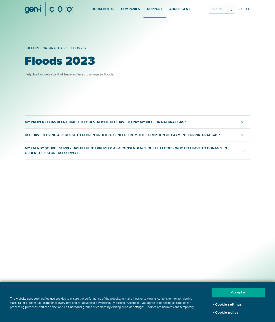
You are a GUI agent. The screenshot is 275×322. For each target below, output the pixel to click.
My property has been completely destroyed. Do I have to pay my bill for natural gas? (105, 122)
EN (248, 9)
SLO (241, 9)
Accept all (238, 292)
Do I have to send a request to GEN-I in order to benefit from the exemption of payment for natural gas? (122, 135)
